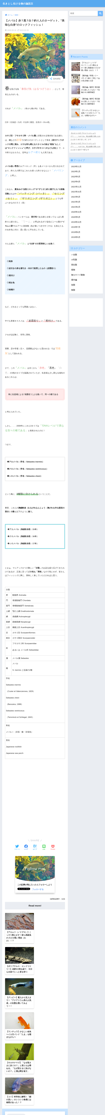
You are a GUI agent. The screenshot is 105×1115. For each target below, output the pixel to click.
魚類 (63, 899)
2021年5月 (75, 196)
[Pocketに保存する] (53, 847)
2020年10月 (76, 212)
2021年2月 (75, 207)
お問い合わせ (43, 1109)
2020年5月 (75, 217)
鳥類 (73, 290)
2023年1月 (75, 171)
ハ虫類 (74, 255)
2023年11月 (76, 166)
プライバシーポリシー (58, 1109)
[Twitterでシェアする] (17, 847)
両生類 (74, 265)
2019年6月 (75, 232)
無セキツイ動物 (78, 275)
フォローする (38, 889)
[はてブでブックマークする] (35, 847)
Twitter (10, 1064)
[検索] (100, 13)
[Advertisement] (35, 783)
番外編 (74, 280)
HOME (52, 1104)
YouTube (18, 1064)
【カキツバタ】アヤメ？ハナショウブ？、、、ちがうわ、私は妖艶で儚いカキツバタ (85, 136)
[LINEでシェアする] (44, 847)
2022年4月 (75, 181)
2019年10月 (76, 222)
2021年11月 (76, 186)
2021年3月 (75, 202)
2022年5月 (75, 176)
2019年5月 (75, 237)
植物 (73, 270)
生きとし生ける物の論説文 (19, 3)
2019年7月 (75, 227)
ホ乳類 (74, 260)
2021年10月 (76, 191)
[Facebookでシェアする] (26, 847)
